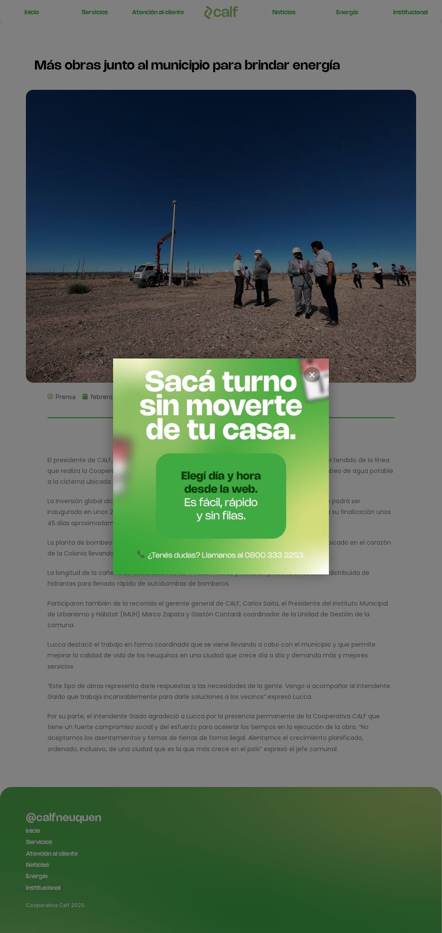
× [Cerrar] (312, 374)
